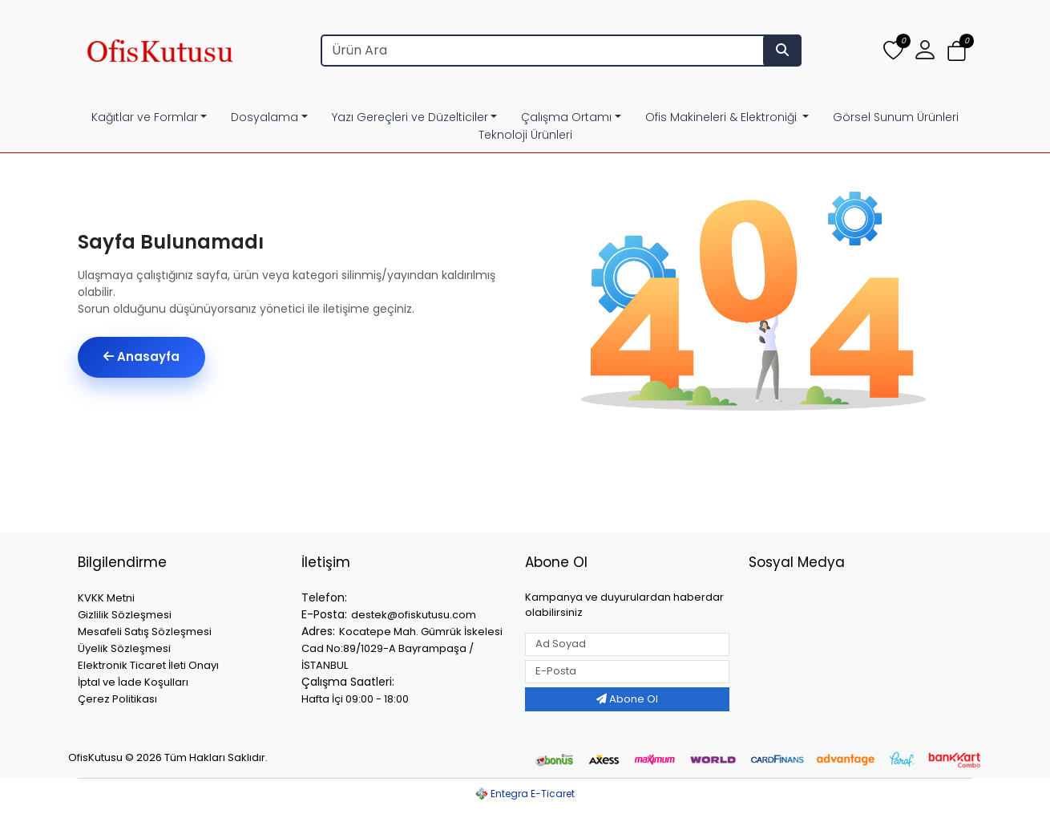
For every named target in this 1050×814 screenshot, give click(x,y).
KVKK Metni (106, 597)
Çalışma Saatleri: (347, 682)
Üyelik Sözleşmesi (124, 648)
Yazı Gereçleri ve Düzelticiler (410, 117)
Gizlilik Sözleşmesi (125, 614)
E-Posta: (324, 614)
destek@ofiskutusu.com (413, 614)
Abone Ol (627, 699)
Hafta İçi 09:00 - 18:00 (355, 699)
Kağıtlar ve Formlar (144, 117)
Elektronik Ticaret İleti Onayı (148, 665)
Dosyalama (264, 117)
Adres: (318, 631)
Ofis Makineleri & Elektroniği (722, 117)
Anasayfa (141, 356)
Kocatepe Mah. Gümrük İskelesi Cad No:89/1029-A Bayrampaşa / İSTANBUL (402, 648)
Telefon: (324, 597)
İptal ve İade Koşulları (133, 682)
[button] (925, 50)
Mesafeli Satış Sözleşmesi (145, 631)
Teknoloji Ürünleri (525, 135)
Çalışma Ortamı (566, 117)
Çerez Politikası (117, 699)
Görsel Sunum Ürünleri (896, 117)
